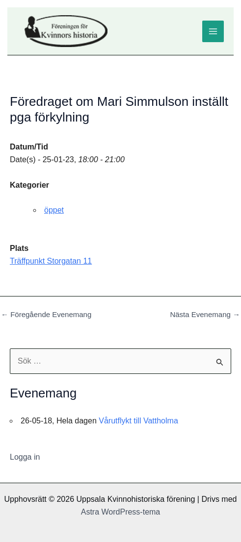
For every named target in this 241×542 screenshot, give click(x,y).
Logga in (25, 457)
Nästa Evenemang (205, 314)
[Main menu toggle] (213, 31)
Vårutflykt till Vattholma (138, 421)
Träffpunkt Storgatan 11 (51, 261)
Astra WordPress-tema (121, 512)
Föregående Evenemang (46, 314)
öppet (54, 210)
